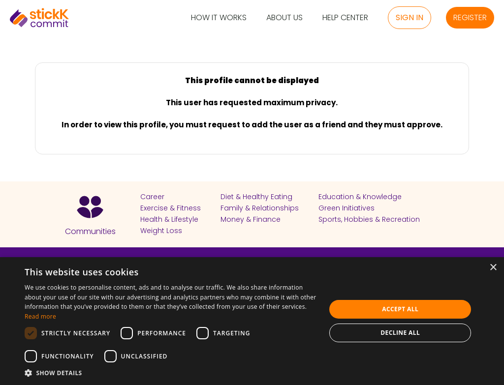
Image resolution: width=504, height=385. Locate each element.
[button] (171, 373)
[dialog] (252, 321)
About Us (284, 18)
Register (470, 17)
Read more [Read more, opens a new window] (40, 316)
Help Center (345, 18)
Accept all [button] (400, 309)
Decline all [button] (400, 332)
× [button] (493, 267)
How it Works (219, 18)
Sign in (409, 17)
